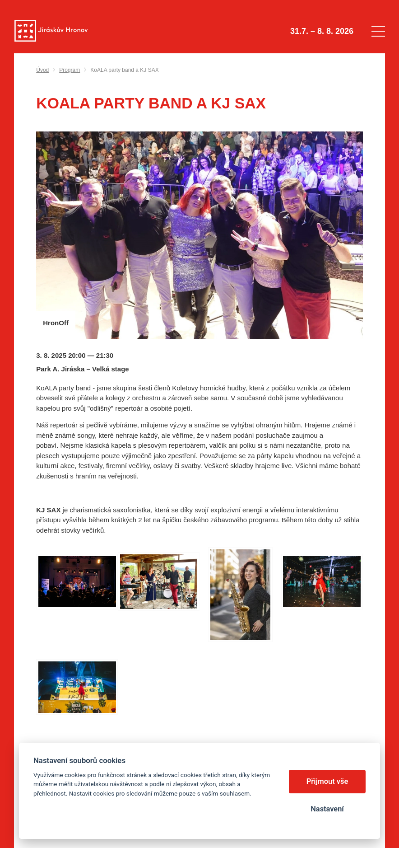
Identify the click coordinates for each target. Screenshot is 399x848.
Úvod (42, 70)
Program (69, 70)
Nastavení (327, 809)
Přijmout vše (327, 781)
